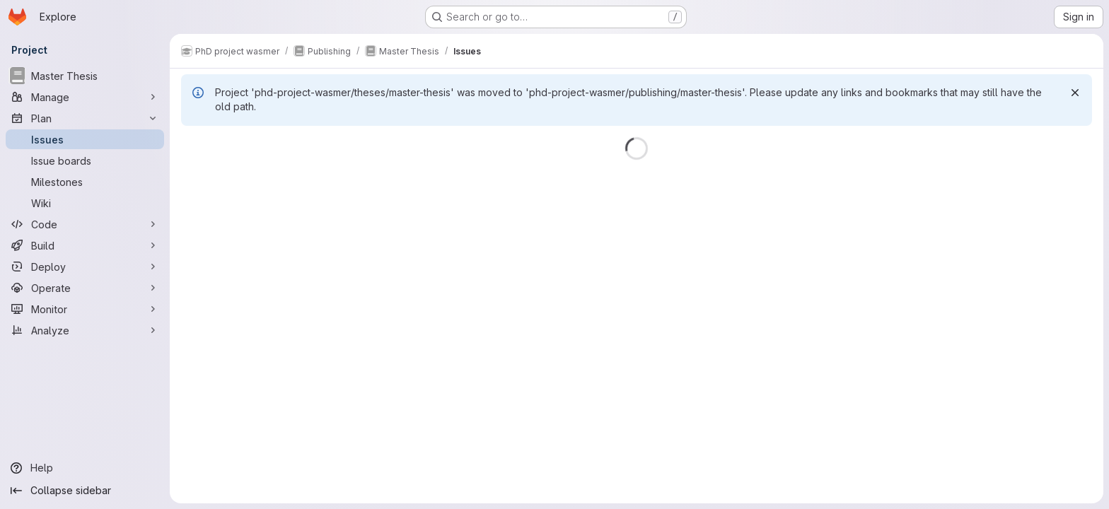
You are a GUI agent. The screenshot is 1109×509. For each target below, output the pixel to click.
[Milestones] (85, 182)
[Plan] (85, 118)
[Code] (85, 224)
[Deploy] (85, 266)
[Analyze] (85, 330)
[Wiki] (85, 203)
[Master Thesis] (85, 76)
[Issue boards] (85, 160)
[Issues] (85, 139)
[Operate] (85, 288)
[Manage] (85, 97)
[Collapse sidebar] (85, 491)
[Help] (85, 468)
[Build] (85, 245)
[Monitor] (85, 309)
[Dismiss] (1075, 92)
